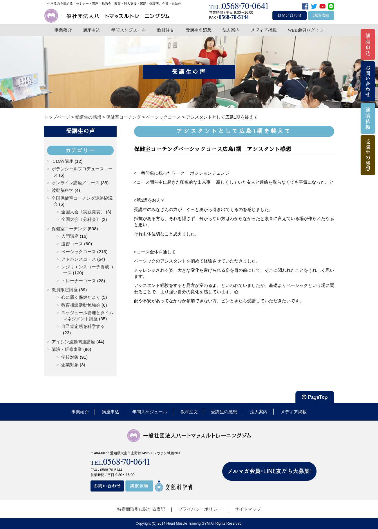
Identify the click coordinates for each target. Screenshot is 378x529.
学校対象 (70, 357)
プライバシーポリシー (200, 509)
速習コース (72, 243)
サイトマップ (248, 509)
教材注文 (165, 30)
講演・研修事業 (67, 349)
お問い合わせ (289, 15)
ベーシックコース (78, 251)
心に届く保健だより (80, 297)
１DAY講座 (62, 161)
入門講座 (70, 236)
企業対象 (70, 364)
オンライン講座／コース (76, 182)
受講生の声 (80, 131)
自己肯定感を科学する (83, 326)
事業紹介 (63, 30)
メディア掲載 (264, 30)
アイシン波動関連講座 (73, 341)
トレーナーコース (78, 280)
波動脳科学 (62, 190)
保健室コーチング (69, 228)
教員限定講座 (65, 289)
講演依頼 (321, 15)
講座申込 (91, 30)
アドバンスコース (78, 259)
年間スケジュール (128, 30)
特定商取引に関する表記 (141, 509)
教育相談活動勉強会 (80, 305)
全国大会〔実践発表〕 (83, 211)
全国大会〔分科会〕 (80, 219)
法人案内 (231, 30)
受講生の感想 (198, 30)
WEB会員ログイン (306, 30)
